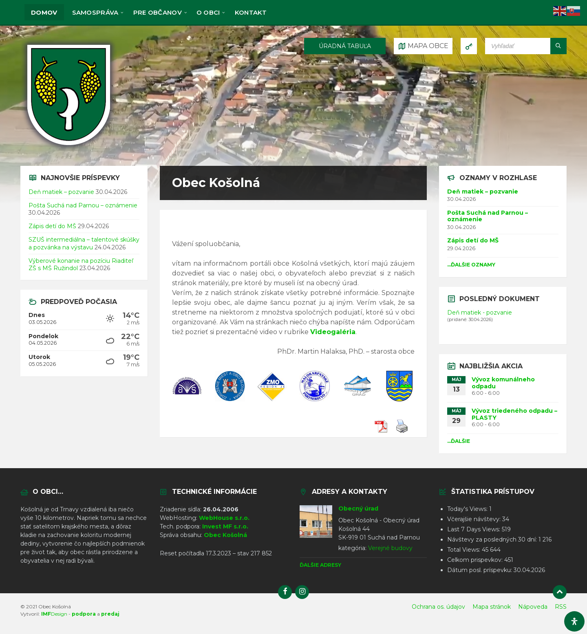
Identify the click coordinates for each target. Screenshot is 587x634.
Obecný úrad (358, 508)
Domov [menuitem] (44, 12)
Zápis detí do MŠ (52, 226)
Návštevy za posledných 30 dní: (492, 539)
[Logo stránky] (68, 150)
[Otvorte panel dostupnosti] (574, 621)
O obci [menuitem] (208, 12)
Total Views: (464, 549)
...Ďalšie (458, 441)
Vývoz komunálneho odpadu (503, 383)
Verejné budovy (390, 548)
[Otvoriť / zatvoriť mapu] (423, 46)
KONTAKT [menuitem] (251, 12)
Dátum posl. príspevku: (480, 570)
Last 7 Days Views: (474, 529)
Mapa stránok (491, 606)
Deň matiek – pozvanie (61, 192)
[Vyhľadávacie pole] (526, 46)
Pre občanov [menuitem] (157, 12)
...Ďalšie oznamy (471, 265)
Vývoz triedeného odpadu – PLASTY (514, 414)
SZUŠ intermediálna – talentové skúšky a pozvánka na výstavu (84, 243)
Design (54, 614)
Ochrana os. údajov (438, 606)
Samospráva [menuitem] (95, 12)
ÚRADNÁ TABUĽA (345, 46)
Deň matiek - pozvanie (479, 312)
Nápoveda (532, 606)
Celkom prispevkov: (475, 560)
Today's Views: (468, 509)
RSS (561, 606)
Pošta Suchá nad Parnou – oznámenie (83, 205)
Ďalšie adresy (320, 565)
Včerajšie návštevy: (474, 519)
